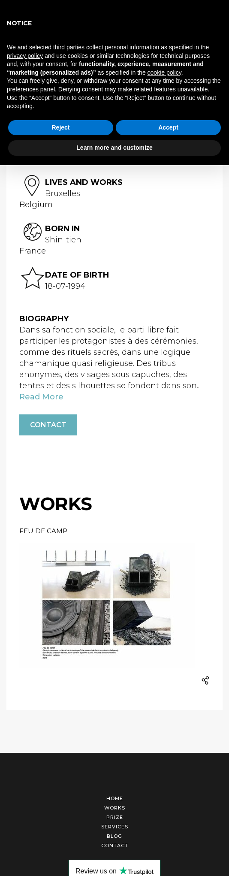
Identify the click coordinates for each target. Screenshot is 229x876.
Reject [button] (60, 127)
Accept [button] (168, 127)
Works (114, 808)
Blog (114, 836)
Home (114, 798)
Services (114, 827)
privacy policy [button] (25, 55)
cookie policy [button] (164, 72)
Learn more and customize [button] (114, 147)
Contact (48, 425)
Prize (114, 817)
